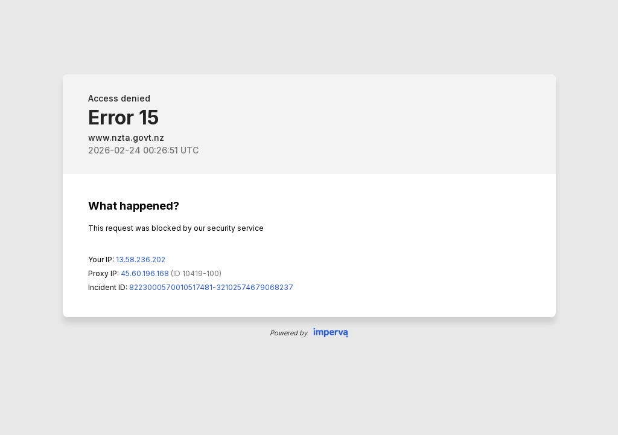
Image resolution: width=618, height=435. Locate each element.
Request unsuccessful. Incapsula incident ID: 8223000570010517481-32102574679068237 (309, 217)
